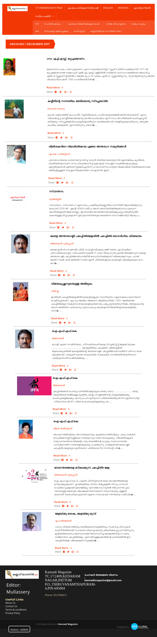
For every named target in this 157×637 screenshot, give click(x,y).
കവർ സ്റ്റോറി (79, 31)
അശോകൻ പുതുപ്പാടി (65, 474)
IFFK (37, 24)
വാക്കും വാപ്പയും (138, 24)
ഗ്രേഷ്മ (55, 291)
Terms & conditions (16, 609)
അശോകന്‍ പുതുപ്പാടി (61, 243)
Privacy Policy (12, 613)
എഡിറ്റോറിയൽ (142, 7)
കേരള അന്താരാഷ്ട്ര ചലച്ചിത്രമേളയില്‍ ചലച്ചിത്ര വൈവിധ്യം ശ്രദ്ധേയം (96, 236)
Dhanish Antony (56, 108)
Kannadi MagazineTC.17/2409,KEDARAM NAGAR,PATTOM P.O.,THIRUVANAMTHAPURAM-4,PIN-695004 (70, 580)
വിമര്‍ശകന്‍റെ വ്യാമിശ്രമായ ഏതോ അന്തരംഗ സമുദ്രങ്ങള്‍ (87, 146)
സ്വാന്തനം (56, 191)
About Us (10, 602)
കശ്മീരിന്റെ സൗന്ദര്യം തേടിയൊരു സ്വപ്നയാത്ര (78, 101)
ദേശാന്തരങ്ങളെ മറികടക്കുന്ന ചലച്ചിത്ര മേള (81, 467)
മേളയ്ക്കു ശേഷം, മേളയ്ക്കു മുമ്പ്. (75, 513)
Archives (123, 7)
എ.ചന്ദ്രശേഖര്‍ (63, 520)
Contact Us (11, 606)
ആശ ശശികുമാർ (62, 428)
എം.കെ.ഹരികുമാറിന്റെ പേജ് (82, 7)
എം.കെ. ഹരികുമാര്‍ (59, 154)
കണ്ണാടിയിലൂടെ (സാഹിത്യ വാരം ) (106, 31)
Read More (55, 87)
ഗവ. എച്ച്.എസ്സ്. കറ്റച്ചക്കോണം (66, 58)
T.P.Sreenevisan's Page (48, 7)
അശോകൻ (58, 338)
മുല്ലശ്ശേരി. (55, 199)
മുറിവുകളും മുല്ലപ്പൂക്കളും (56, 31)
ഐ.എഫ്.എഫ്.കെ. (64, 331)
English (108, 7)
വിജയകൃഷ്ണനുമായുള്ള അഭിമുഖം (71, 283)
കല (37, 31)
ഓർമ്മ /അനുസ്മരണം (116, 24)
